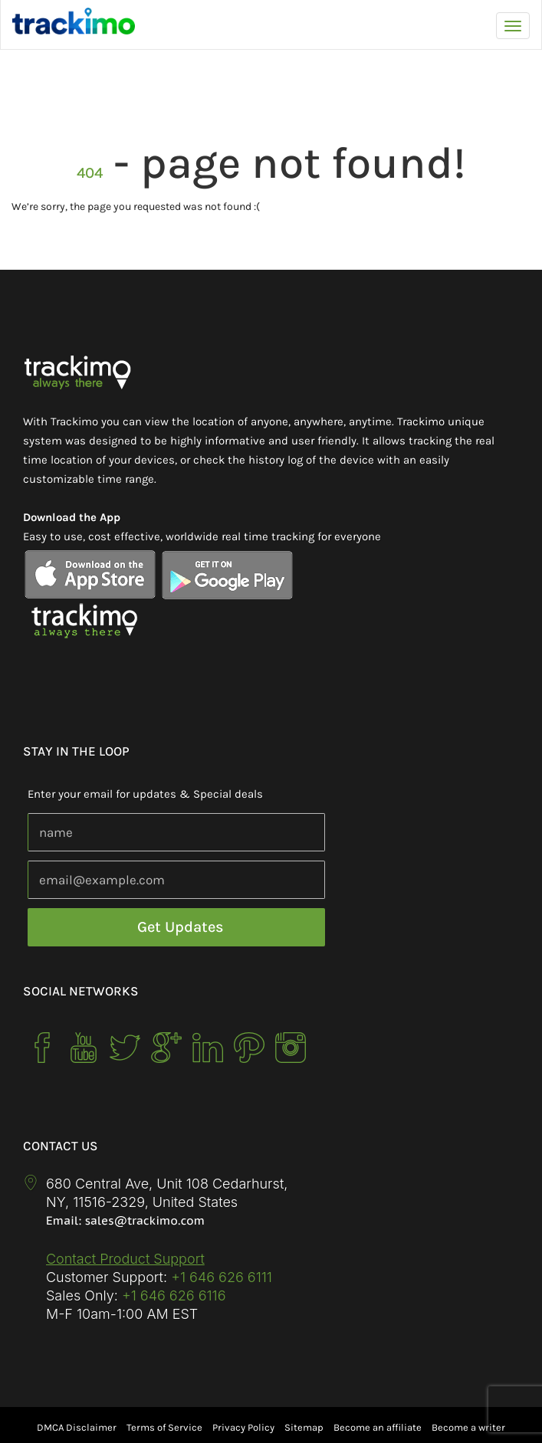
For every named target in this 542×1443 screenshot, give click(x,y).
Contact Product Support (125, 1259)
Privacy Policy (243, 1427)
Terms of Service (164, 1427)
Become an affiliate (377, 1427)
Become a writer (468, 1427)
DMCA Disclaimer (77, 1427)
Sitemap (304, 1427)
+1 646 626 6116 (172, 1295)
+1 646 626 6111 (221, 1277)
